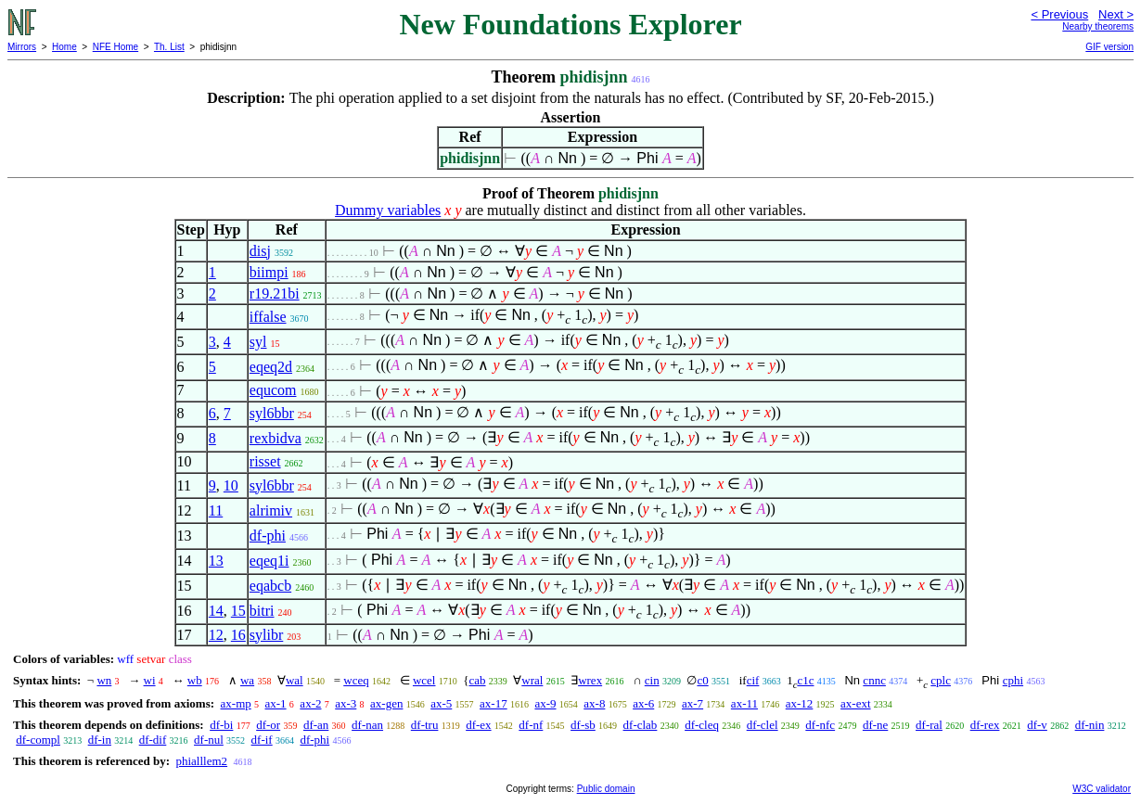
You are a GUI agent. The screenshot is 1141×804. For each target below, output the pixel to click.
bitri (262, 611)
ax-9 (545, 703)
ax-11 (744, 703)
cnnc (874, 680)
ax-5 (441, 703)
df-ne (875, 725)
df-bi (221, 725)
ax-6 (643, 703)
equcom (273, 390)
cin (652, 680)
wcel (424, 680)
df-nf (531, 725)
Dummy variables (388, 210)
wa (247, 680)
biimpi (269, 272)
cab (476, 680)
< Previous (1059, 14)
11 (216, 510)
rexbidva (275, 438)
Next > (1116, 14)
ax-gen (386, 703)
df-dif (153, 740)
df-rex (985, 725)
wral (532, 680)
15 (238, 611)
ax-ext (855, 703)
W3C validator (1101, 789)
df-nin (1090, 725)
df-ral (929, 725)
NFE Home (115, 47)
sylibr (266, 635)
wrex (590, 680)
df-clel (762, 725)
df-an (315, 725)
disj (260, 251)
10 (231, 485)
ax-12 (800, 703)
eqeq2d (271, 367)
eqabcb (270, 585)
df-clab (640, 725)
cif (753, 680)
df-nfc (820, 725)
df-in (99, 740)
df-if (262, 740)
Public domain (606, 789)
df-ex (478, 725)
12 (216, 635)
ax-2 (310, 703)
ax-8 (594, 703)
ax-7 (692, 703)
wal (294, 680)
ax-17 (493, 703)
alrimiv (271, 510)
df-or (268, 725)
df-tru (425, 725)
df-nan (367, 725)
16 (238, 635)
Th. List (169, 47)
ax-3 (345, 703)
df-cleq (702, 725)
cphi (1013, 680)
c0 (702, 680)
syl (258, 342)
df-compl (38, 740)
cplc (940, 680)
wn (103, 680)
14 (216, 611)
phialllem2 (201, 761)
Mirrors (21, 47)
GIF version (1109, 47)
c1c (805, 680)
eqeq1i (269, 560)
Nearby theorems (1098, 26)
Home (64, 47)
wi (150, 680)
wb (194, 680)
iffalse (268, 317)
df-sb (583, 725)
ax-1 (276, 703)
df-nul (209, 740)
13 (216, 560)
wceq (355, 680)
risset (265, 461)
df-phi (268, 535)
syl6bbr (272, 413)
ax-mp (236, 703)
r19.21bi (275, 293)
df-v (1037, 725)
